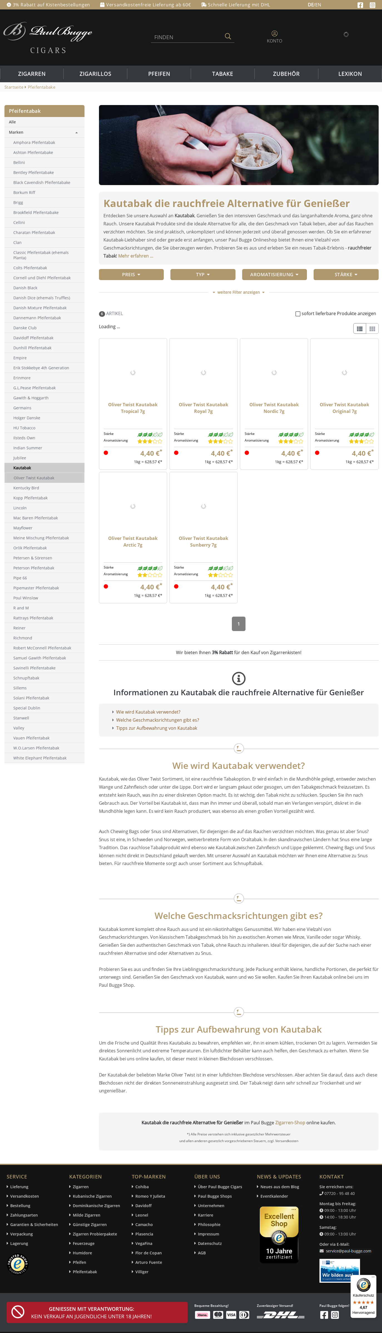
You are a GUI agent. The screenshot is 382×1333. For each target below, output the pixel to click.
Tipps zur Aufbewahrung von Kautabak (156, 728)
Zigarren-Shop (290, 1123)
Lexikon (350, 74)
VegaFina (143, 1243)
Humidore (82, 1252)
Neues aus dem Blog (280, 1186)
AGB (202, 1252)
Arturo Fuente (148, 1262)
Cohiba (142, 1186)
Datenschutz (210, 1243)
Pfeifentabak (85, 1271)
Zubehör (286, 74)
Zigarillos (95, 74)
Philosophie (209, 1224)
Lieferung (19, 1186)
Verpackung (21, 1234)
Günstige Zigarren (90, 1224)
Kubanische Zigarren (92, 1196)
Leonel (141, 1215)
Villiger (141, 1271)
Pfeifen (159, 74)
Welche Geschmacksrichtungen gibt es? (157, 720)
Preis (131, 274)
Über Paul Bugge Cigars (220, 1186)
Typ (203, 274)
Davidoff (143, 1205)
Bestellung (20, 1205)
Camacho (144, 1224)
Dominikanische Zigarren (96, 1205)
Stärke (346, 274)
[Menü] (373, 1278)
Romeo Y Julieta (150, 1196)
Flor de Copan (148, 1252)
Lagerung (19, 1243)
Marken (16, 132)
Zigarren (32, 74)
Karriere (205, 1215)
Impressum (208, 1234)
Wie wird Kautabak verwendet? (148, 712)
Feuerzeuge (84, 1243)
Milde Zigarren (86, 1215)
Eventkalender (274, 1196)
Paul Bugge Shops (215, 1196)
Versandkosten (24, 1196)
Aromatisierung (274, 274)
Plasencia (144, 1234)
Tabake (222, 74)
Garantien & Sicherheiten (34, 1224)
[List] (359, 328)
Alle (12, 121)
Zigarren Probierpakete (95, 1234)
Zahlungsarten (24, 1215)
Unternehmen (211, 1205)
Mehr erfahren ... (135, 256)
